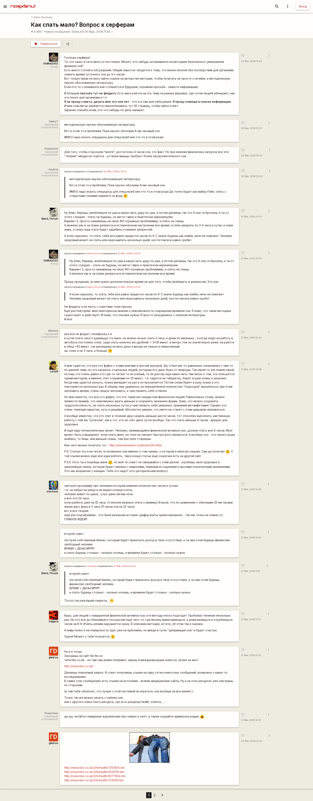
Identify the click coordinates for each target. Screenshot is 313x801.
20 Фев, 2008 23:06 (251, 176)
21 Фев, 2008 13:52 (251, 619)
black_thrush (94, 253)
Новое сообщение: (57, 31)
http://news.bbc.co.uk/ (78, 666)
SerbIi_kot (78, 31)
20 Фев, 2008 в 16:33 (115, 171)
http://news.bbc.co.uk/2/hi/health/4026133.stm (94, 771)
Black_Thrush (50, 218)
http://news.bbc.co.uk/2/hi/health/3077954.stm (94, 776)
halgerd (53, 621)
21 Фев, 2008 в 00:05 (129, 253)
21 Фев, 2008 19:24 (251, 720)
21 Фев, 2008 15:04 (251, 655)
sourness (52, 491)
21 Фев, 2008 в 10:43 (125, 566)
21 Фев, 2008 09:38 (251, 369)
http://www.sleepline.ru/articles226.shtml (135, 445)
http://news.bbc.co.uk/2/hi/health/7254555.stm (94, 767)
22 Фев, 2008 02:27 (251, 741)
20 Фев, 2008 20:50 (251, 155)
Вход (303, 6)
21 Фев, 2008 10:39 (251, 489)
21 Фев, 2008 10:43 (251, 537)
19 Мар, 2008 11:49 (99, 31)
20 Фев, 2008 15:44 (251, 61)
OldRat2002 (50, 63)
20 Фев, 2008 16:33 (251, 128)
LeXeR (54, 371)
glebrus (53, 657)
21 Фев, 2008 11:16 (250, 571)
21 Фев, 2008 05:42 (251, 258)
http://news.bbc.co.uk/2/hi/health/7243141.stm (94, 780)
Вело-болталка (42, 17)
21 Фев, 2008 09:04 (251, 337)
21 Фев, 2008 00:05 (251, 216)
